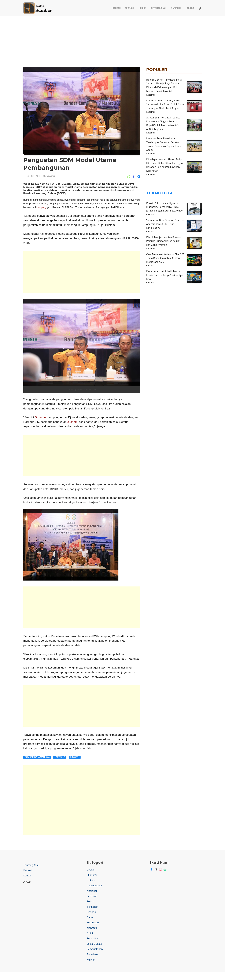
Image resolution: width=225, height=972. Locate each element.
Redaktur (150, 94)
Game (90, 917)
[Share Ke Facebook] (134, 176)
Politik (90, 901)
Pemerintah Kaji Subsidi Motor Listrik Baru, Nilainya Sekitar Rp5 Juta (164, 275)
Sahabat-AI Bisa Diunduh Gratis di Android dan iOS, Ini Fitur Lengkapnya (165, 223)
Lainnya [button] (190, 8)
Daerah (116, 8)
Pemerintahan (95, 949)
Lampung (41, 207)
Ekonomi (129, 8)
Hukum (142, 8)
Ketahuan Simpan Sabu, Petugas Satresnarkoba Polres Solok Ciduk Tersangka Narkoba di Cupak (165, 104)
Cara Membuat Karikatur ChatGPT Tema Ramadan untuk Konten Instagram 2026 (165, 258)
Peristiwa (92, 896)
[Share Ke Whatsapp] (129, 176)
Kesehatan (93, 922)
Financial (91, 912)
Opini (90, 933)
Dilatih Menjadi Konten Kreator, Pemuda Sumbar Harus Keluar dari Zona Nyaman (164, 241)
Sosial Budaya (94, 943)
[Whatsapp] (164, 869)
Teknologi (92, 906)
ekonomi (72, 421)
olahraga (92, 927)
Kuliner (91, 959)
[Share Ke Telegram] (138, 176)
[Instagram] (160, 869)
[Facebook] (151, 869)
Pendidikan (93, 938)
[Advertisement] (112, 38)
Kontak (27, 875)
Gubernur (40, 417)
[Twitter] (155, 869)
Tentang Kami (31, 865)
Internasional (159, 8)
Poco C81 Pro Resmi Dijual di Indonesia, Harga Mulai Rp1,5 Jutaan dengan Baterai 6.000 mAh (164, 206)
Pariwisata (92, 954)
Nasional (176, 8)
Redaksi (27, 870)
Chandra (150, 214)
